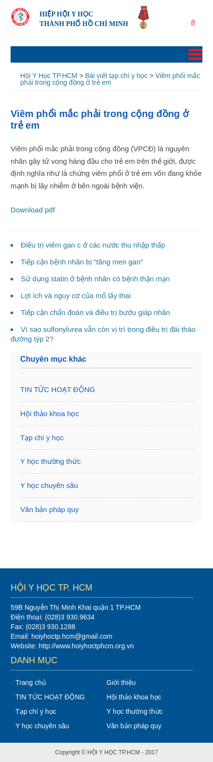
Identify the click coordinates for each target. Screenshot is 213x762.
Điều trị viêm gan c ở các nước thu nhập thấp (93, 245)
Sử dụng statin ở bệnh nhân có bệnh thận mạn (95, 279)
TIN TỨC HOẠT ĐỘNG (57, 389)
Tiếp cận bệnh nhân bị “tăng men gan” (82, 262)
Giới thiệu (121, 682)
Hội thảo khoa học (49, 413)
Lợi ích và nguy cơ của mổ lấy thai (76, 295)
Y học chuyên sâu (49, 485)
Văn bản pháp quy (49, 509)
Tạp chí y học (42, 438)
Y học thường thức (50, 461)
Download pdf (33, 210)
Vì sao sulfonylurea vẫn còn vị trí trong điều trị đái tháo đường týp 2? (103, 334)
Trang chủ (30, 682)
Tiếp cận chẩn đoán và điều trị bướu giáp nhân (95, 312)
